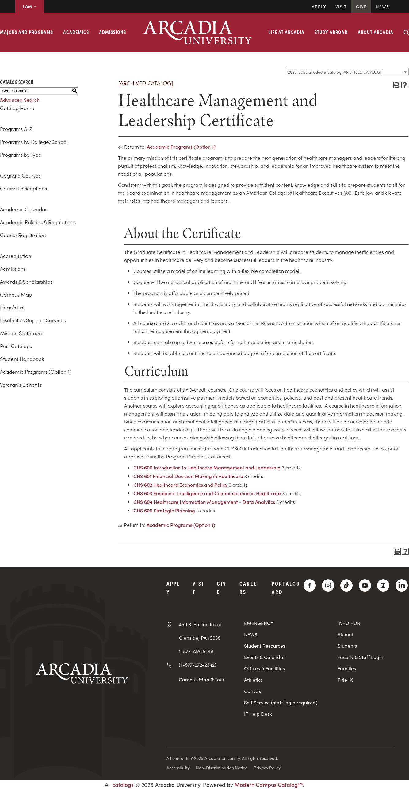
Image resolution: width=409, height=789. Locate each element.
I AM (29, 6)
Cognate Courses (20, 175)
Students (347, 645)
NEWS (250, 634)
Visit (341, 6)
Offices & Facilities (264, 668)
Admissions (112, 32)
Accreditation (15, 255)
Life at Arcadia (286, 32)
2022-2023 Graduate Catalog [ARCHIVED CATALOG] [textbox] (334, 72)
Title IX (345, 679)
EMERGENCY (258, 623)
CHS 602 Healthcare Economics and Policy (180, 484)
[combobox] (347, 71)
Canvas (252, 691)
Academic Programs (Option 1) (35, 371)
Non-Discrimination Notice (221, 767)
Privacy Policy (267, 767)
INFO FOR (349, 623)
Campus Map (16, 294)
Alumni (345, 634)
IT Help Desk (258, 713)
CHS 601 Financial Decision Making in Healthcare (188, 476)
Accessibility (178, 767)
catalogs (123, 784)
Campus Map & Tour (201, 679)
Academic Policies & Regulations (38, 222)
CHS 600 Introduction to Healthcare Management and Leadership (207, 467)
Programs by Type (20, 154)
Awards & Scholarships (26, 281)
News (382, 6)
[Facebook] (310, 585)
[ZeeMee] (383, 585)
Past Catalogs (16, 346)
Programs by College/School (34, 141)
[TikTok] (346, 585)
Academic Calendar (23, 209)
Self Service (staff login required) (281, 702)
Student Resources (264, 645)
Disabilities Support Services (33, 320)
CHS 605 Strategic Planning (164, 510)
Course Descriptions (23, 188)
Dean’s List (12, 307)
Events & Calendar (264, 657)
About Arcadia (375, 32)
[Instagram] (328, 585)
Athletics (253, 679)
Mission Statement (22, 333)
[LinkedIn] (402, 585)
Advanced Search (20, 99)
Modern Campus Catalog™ (269, 784)
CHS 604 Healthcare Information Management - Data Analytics (204, 501)
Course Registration (23, 235)
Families (347, 668)
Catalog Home (17, 108)
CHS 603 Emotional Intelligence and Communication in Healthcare (207, 493)
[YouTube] (365, 585)
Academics (76, 32)
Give (361, 6)
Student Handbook (22, 358)
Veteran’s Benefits (20, 384)
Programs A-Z (16, 128)
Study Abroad (331, 32)
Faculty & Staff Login (360, 657)
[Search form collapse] (406, 32)
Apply (319, 6)
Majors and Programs (26, 32)
